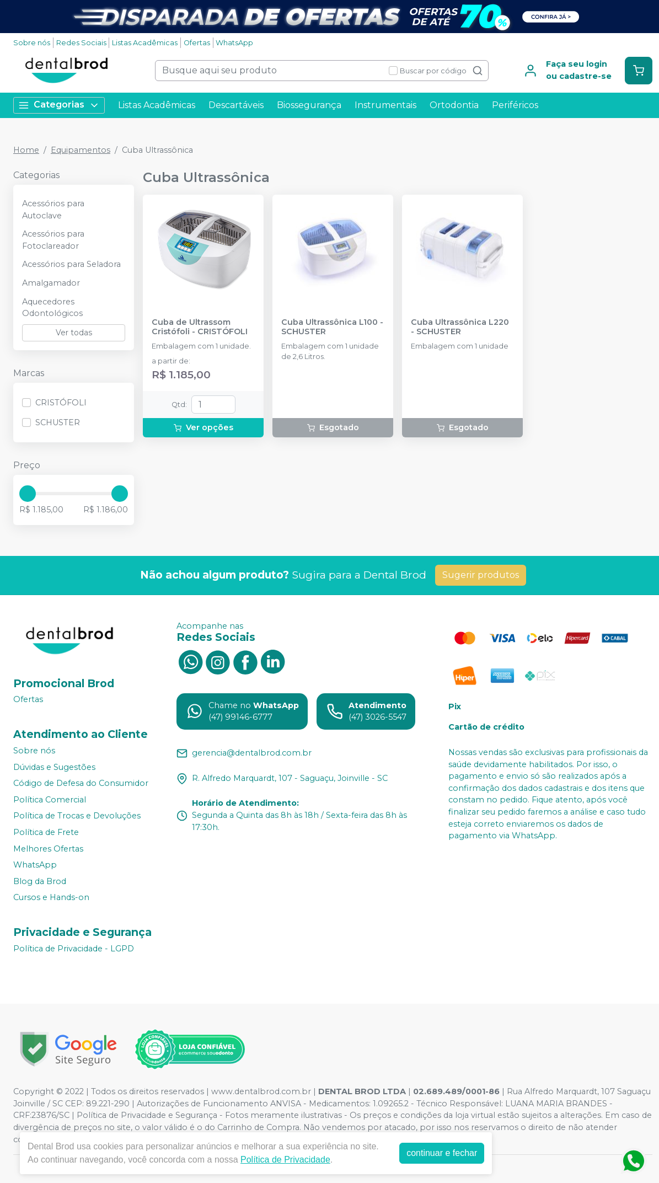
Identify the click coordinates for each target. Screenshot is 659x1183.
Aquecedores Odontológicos (52, 308)
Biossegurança (309, 105)
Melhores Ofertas (48, 849)
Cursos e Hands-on (51, 898)
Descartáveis (236, 105)
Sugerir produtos (480, 575)
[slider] (27, 493)
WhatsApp (234, 43)
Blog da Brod (39, 881)
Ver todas (74, 333)
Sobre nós (31, 43)
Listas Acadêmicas (145, 43)
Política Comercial (49, 800)
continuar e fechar (441, 1153)
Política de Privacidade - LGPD (73, 949)
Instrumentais (385, 105)
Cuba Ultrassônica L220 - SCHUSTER (460, 327)
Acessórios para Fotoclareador (53, 240)
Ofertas (197, 43)
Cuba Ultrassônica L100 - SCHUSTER (332, 327)
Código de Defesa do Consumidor (80, 783)
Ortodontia (454, 105)
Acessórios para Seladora (71, 264)
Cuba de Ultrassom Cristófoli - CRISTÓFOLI (200, 327)
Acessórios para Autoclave (53, 210)
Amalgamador (51, 283)
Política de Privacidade (285, 1159)
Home (26, 150)
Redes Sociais (81, 43)
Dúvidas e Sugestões (54, 767)
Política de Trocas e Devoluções (77, 816)
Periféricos (515, 105)
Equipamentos (80, 150)
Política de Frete (46, 832)
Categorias (59, 105)
